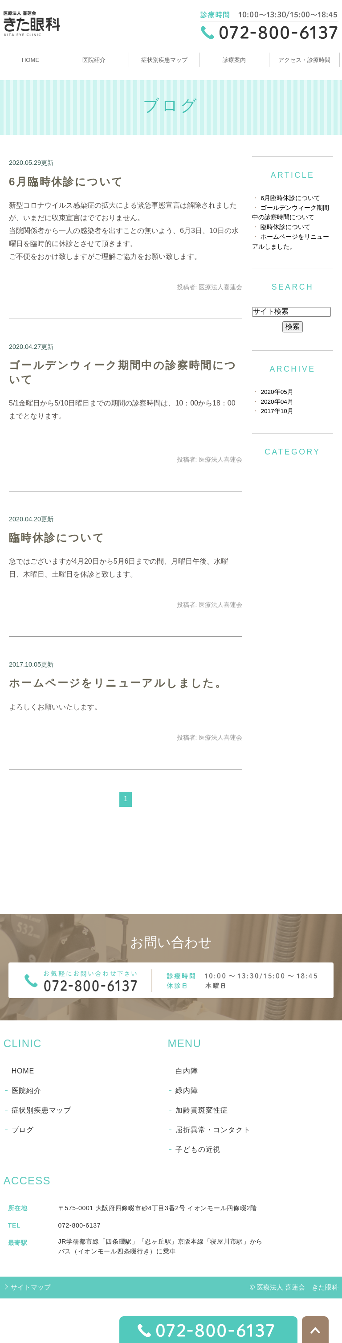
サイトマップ (31, 1287)
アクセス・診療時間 (304, 60)
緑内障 (186, 1090)
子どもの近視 (197, 1149)
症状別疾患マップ (164, 60)
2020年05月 (277, 392)
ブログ (23, 1130)
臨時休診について (57, 538)
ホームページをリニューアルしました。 (118, 683)
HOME (30, 60)
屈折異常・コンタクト (212, 1130)
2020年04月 (277, 401)
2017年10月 (277, 411)
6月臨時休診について (66, 182)
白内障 (186, 1071)
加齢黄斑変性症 (201, 1110)
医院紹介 (94, 60)
